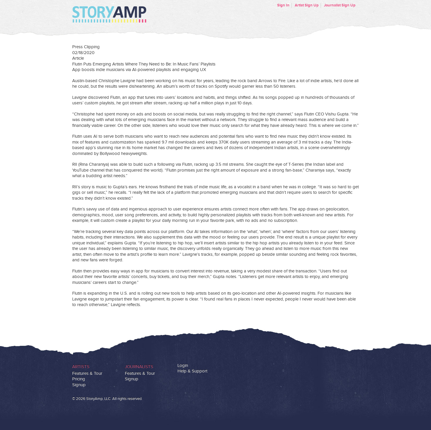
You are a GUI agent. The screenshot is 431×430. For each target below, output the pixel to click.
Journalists (139, 366)
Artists (80, 366)
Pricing (78, 379)
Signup (79, 384)
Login (182, 365)
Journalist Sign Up (340, 5)
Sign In (283, 5)
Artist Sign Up (307, 5)
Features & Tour (87, 373)
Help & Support (192, 371)
